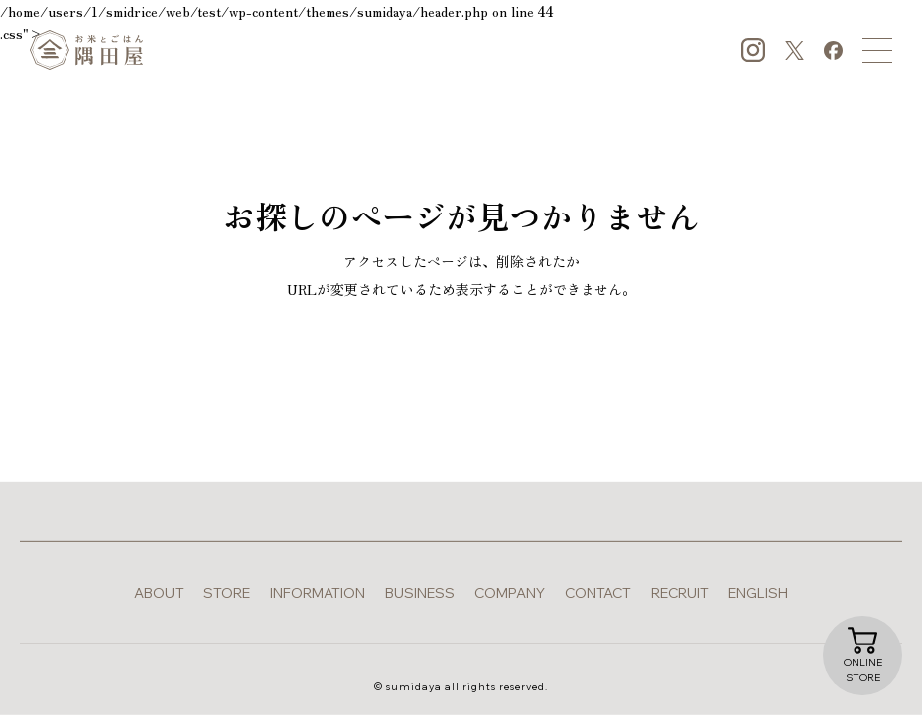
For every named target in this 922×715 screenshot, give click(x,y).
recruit (680, 593)
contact (598, 593)
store (226, 593)
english (758, 593)
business (420, 593)
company (509, 593)
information (317, 593)
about (159, 593)
